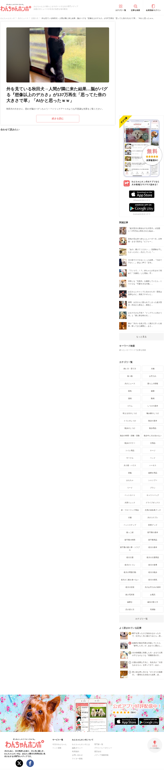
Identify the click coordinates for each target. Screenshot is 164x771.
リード (130, 488)
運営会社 (97, 751)
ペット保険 (56, 748)
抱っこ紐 (129, 532)
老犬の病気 (152, 580)
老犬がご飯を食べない (130, 580)
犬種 (153, 369)
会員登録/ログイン (153, 10)
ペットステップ (130, 525)
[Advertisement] (141, 66)
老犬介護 (129, 557)
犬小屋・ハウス (130, 465)
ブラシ (152, 488)
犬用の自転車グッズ (153, 510)
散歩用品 (152, 428)
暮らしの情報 (152, 384)
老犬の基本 (152, 547)
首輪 (130, 473)
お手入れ (152, 376)
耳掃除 (152, 609)
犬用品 (152, 443)
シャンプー (152, 480)
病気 (130, 391)
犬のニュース (130, 384)
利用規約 (75, 751)
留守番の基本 (152, 532)
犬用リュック (130, 503)
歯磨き (130, 602)
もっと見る (141, 336)
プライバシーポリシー (103, 748)
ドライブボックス (153, 503)
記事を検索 (135, 10)
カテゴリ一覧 (120, 10)
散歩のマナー (130, 443)
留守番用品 (152, 540)
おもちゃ (129, 480)
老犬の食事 (152, 565)
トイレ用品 (129, 451)
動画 (153, 398)
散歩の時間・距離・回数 (130, 436)
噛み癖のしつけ (152, 413)
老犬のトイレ (130, 565)
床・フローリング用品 (130, 510)
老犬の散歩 (152, 572)
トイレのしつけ (130, 421)
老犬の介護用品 (152, 557)
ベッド (152, 458)
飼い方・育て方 (130, 369)
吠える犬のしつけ (130, 413)
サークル (129, 458)
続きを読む (58, 118)
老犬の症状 (129, 587)
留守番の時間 (130, 540)
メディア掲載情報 (101, 755)
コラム (130, 406)
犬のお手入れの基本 (153, 587)
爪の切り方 (129, 609)
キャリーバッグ (152, 495)
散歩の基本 (152, 421)
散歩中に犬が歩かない (153, 436)
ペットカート (130, 495)
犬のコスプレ (152, 517)
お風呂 (152, 595)
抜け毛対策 (129, 595)
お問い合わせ (77, 755)
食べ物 (130, 376)
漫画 (130, 398)
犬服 (130, 517)
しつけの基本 (152, 406)
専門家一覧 (98, 744)
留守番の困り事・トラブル (130, 548)
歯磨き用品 (152, 473)
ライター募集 (77, 759)
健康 (153, 391)
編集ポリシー (77, 748)
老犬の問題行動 (130, 572)
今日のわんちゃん (59, 744)
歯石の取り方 (152, 602)
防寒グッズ (152, 525)
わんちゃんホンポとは (81, 744)
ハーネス (152, 465)
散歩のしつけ (130, 428)
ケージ (152, 451)
